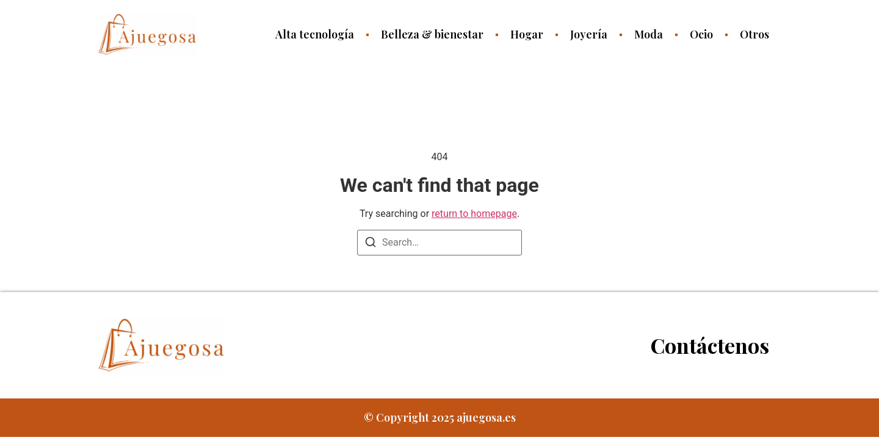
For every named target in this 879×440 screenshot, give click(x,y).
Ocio (701, 34)
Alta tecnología (314, 34)
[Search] (370, 244)
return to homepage (474, 213)
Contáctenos (710, 345)
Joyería (588, 34)
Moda (648, 34)
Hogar (526, 34)
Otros (754, 34)
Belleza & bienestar (432, 34)
